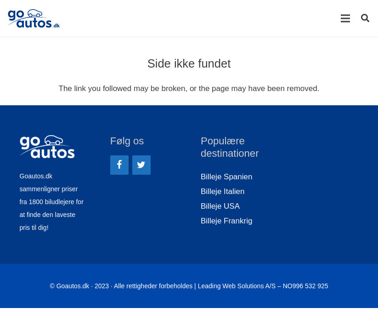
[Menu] (345, 18)
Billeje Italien (222, 191)
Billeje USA (220, 206)
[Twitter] (141, 165)
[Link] (34, 18)
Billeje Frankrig (226, 221)
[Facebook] (119, 165)
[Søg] (365, 18)
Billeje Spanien (226, 176)
